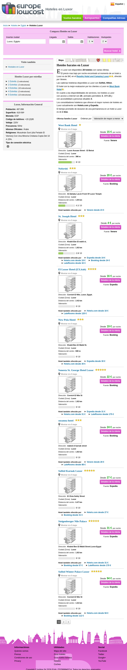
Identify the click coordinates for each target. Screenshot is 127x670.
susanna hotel (66, 420)
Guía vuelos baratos (63, 657)
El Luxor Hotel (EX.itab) (72, 269)
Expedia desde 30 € (96, 361)
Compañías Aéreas (114, 18)
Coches (57, 664)
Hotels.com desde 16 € (97, 311)
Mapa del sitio (60, 651)
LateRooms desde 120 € (75, 313)
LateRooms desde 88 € (75, 464)
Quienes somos (21, 651)
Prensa (17, 654)
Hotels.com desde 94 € (97, 613)
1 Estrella (12, 81)
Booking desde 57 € (73, 565)
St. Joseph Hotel (67, 216)
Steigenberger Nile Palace (72, 521)
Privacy (17, 661)
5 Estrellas (12, 95)
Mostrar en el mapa (69, 129)
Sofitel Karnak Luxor (70, 470)
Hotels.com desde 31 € (74, 414)
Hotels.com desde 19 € (74, 260)
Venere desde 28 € (95, 462)
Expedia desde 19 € (96, 258)
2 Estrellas (12, 85)
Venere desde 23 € (95, 210)
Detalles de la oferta (110, 136)
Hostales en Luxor (16, 67)
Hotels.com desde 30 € (74, 364)
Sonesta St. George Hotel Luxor (76, 370)
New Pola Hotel (67, 319)
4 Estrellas (12, 91)
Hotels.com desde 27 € (97, 512)
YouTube (102, 661)
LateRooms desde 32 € (75, 263)
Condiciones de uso (23, 657)
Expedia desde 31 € (96, 411)
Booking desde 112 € (74, 616)
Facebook (102, 651)
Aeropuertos (92, 18)
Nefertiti (63, 168)
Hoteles (57, 661)
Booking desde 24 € (100, 260)
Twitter (101, 654)
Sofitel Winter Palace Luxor (73, 571)
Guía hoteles (59, 654)
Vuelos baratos (72, 18)
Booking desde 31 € (73, 515)
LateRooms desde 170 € (99, 565)
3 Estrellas (12, 88)
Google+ (102, 657)
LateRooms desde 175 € (102, 414)
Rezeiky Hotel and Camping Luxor (93, 76)
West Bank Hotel (67, 125)
